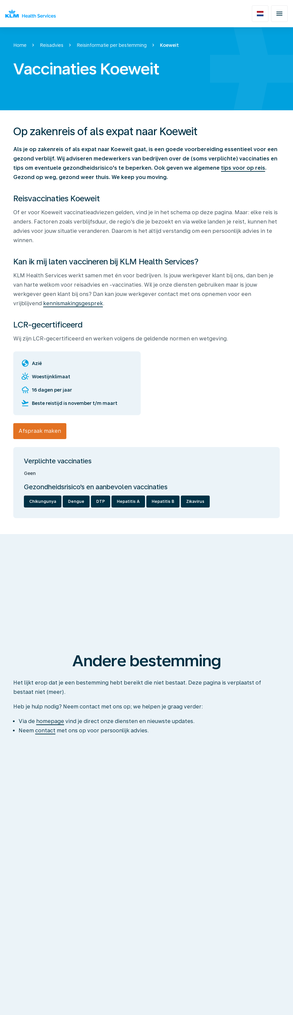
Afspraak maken (40, 431)
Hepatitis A (128, 501)
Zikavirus (195, 501)
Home (20, 45)
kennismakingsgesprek (73, 303)
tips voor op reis (243, 168)
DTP (100, 501)
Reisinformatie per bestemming (112, 45)
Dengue (76, 501)
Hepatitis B (163, 501)
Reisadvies (51, 45)
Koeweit (169, 45)
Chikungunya (42, 501)
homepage (50, 721)
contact (45, 730)
